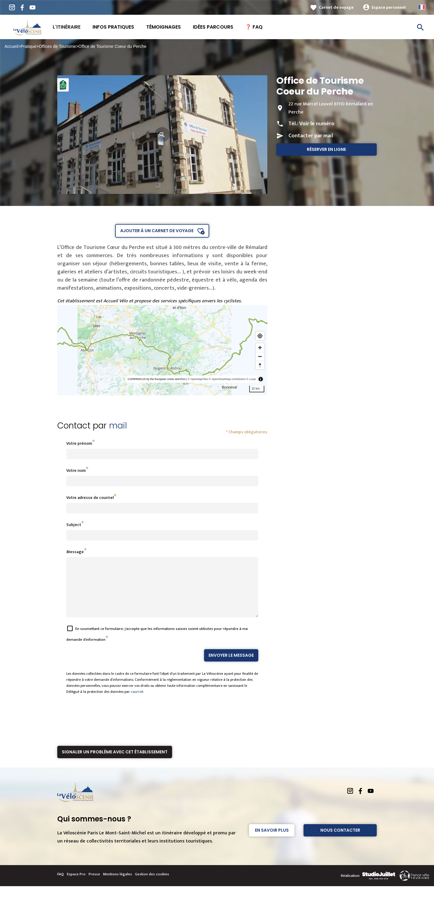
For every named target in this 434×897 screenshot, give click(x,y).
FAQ (60, 885)
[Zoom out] (260, 356)
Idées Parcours (213, 26)
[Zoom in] (260, 347)
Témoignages (163, 26)
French (421, 7)
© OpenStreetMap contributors (227, 379)
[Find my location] (260, 336)
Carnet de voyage (336, 7)
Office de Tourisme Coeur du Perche (112, 46)
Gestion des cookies (152, 885)
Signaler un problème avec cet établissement (115, 763)
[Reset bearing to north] (260, 365)
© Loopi (251, 379)
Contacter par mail (310, 135)
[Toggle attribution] (260, 379)
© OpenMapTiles (198, 379)
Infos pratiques (113, 26)
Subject (73, 524)
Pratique (28, 46)
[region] (162, 350)
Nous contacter (340, 841)
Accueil (11, 46)
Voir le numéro (317, 123)
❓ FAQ (254, 26)
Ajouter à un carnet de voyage (156, 231)
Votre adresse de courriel (90, 497)
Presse (94, 885)
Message (75, 551)
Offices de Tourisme (57, 46)
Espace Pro (76, 885)
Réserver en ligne (326, 149)
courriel (137, 702)
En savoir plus (272, 841)
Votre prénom (79, 443)
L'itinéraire (66, 26)
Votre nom (76, 470)
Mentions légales (117, 885)
